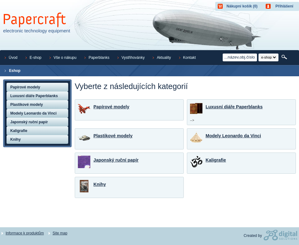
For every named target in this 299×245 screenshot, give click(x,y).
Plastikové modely (113, 135)
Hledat (284, 57)
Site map (60, 233)
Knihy (99, 184)
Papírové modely (111, 106)
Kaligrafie (216, 160)
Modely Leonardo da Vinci (233, 135)
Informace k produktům (25, 233)
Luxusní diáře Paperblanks (234, 106)
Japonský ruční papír (116, 160)
